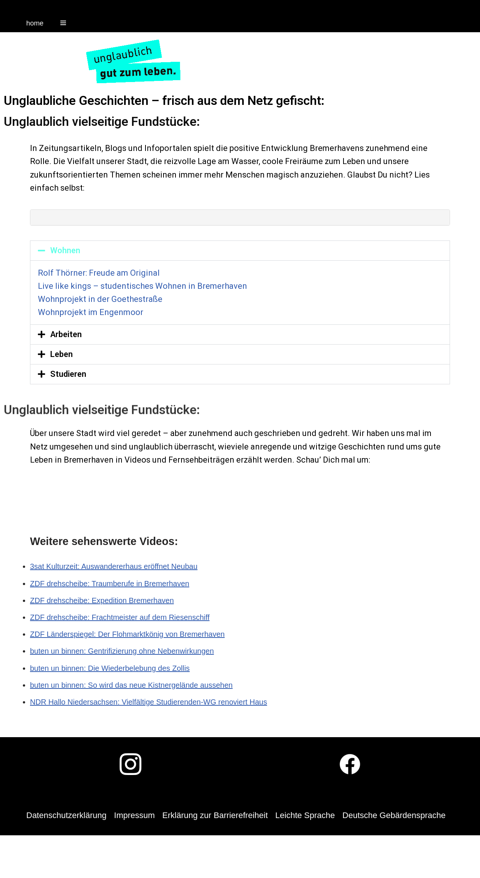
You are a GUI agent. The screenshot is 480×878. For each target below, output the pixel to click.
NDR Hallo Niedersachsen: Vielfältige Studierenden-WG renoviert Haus (148, 702)
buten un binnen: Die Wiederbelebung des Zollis (110, 668)
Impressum (134, 815)
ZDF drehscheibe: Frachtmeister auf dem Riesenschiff (120, 617)
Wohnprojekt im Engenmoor (90, 312)
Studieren (68, 374)
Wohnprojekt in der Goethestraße (100, 299)
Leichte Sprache (305, 815)
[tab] (240, 217)
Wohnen (65, 250)
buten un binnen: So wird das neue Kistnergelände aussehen (131, 685)
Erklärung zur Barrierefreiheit (215, 815)
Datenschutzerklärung (66, 815)
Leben (61, 354)
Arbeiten (66, 334)
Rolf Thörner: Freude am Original (99, 273)
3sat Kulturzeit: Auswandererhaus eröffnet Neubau (114, 566)
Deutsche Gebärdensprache (394, 815)
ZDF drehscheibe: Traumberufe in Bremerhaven (109, 583)
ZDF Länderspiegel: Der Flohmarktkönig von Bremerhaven (127, 634)
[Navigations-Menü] (63, 23)
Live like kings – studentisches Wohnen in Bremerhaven (142, 286)
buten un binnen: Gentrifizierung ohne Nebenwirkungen (122, 651)
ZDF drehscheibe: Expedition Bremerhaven (102, 600)
